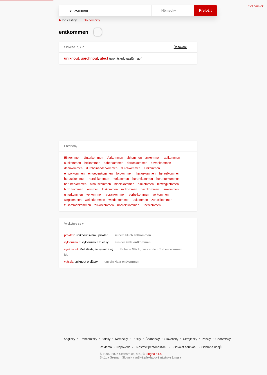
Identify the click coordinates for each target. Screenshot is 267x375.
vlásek (68, 261)
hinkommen (146, 184)
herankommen (146, 173)
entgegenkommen (100, 173)
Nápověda (123, 347)
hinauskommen (100, 184)
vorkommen (161, 194)
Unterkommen (93, 157)
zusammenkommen (77, 205)
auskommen (72, 163)
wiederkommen (118, 200)
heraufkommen (169, 173)
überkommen (152, 205)
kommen (93, 189)
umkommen (170, 189)
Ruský (136, 339)
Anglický (69, 339)
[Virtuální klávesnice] (144, 10)
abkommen (134, 157)
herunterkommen (168, 178)
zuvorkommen (104, 205)
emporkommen (74, 173)
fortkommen (124, 173)
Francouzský (88, 339)
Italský (106, 339)
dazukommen (73, 168)
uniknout (71, 58)
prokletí (69, 235)
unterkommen (73, 194)
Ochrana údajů (211, 347)
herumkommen (142, 178)
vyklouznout (72, 242)
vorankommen (116, 194)
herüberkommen (75, 184)
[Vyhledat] (99, 10)
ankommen (152, 157)
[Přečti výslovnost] (97, 32)
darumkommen (137, 163)
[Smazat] (134, 10)
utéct (104, 58)
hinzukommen (73, 189)
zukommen (140, 200)
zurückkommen (161, 200)
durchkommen (131, 168)
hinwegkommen (168, 184)
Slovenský (171, 339)
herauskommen (74, 178)
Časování (183, 47)
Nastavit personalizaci (151, 347)
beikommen (92, 163)
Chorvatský (223, 339)
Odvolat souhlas (184, 347)
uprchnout (89, 58)
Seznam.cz (255, 6)
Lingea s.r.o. (154, 354)
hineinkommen (124, 184)
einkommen (152, 168)
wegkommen (72, 200)
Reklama (106, 347)
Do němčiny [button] (92, 20)
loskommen (110, 189)
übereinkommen (128, 205)
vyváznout (71, 249)
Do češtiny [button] (69, 20)
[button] (128, 146)
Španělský (153, 339)
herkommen (121, 178)
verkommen (94, 194)
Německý (121, 339)
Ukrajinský (190, 339)
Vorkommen (115, 157)
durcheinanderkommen (101, 168)
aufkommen (172, 157)
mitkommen (129, 189)
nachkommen (150, 189)
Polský (206, 339)
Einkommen (72, 157)
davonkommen (161, 163)
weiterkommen (95, 200)
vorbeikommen (139, 194)
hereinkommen (99, 178)
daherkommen (113, 163)
